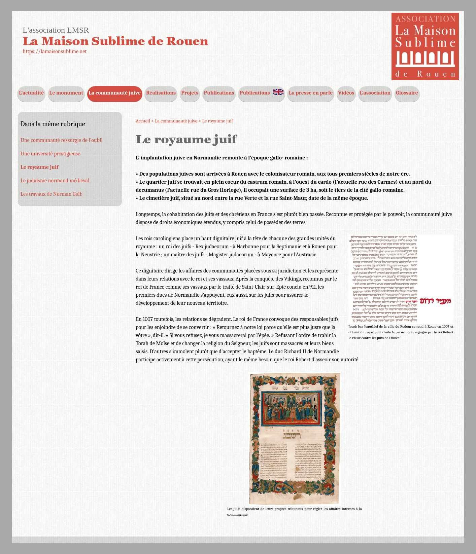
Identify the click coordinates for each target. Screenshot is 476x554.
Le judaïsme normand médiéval (55, 181)
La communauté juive (176, 121)
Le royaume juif (39, 167)
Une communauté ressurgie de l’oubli (62, 140)
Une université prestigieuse (50, 154)
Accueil (143, 121)
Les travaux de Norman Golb (51, 194)
